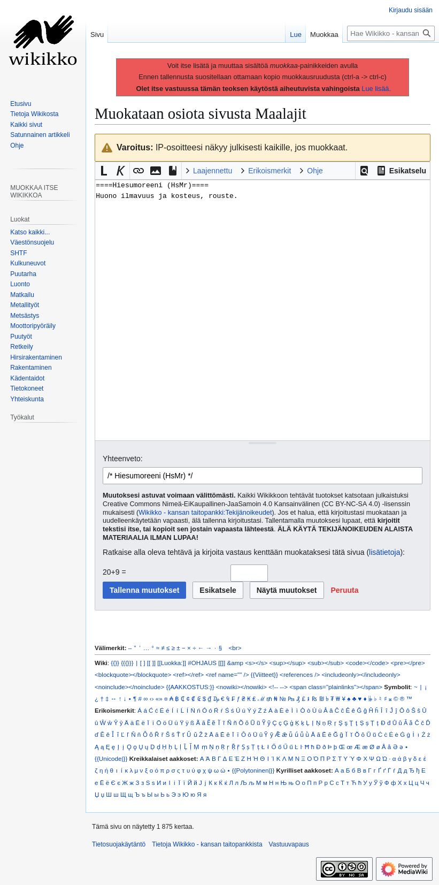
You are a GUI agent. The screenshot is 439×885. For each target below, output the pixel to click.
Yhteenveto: (123, 458)
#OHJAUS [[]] (206, 662)
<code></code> (367, 662)
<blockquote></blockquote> (133, 674)
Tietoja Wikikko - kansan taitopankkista (207, 844)
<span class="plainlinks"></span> (335, 686)
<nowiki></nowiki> (241, 686)
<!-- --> (278, 686)
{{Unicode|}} (111, 758)
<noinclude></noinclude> (129, 686)
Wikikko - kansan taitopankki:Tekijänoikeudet (205, 512)
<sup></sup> (287, 662)
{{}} (115, 662)
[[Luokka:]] (171, 662)
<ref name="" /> (227, 674)
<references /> (300, 674)
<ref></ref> (188, 674)
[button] (364, 170)
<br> (235, 647)
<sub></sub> (325, 662)
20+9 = (114, 572)
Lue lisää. (376, 89)
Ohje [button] (315, 170)
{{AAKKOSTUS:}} (190, 686)
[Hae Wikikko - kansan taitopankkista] (391, 33)
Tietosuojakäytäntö (118, 844)
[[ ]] (151, 662)
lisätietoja (384, 552)
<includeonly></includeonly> (361, 674)
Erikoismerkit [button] (269, 170)
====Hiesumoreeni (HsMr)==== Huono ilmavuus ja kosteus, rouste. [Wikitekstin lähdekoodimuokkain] (262, 310)
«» (159, 698)
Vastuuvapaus (289, 844)
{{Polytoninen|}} (253, 770)
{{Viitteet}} (264, 674)
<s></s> (256, 662)
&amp (235, 662)
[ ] (142, 662)
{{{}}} (127, 662)
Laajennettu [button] (212, 170)
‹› (152, 698)
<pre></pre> (408, 662)
